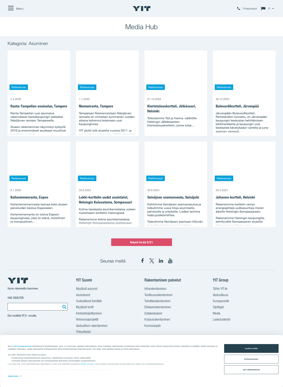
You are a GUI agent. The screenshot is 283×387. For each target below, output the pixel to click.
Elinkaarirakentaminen (157, 307)
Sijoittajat (218, 307)
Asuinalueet (83, 295)
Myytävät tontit (85, 307)
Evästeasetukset (251, 359)
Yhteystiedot (83, 332)
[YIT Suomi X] (152, 261)
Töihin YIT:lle (220, 289)
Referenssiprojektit (87, 320)
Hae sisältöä (16, 298)
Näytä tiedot (13, 376)
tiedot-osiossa (87, 364)
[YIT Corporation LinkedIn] (161, 261)
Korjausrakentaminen (157, 320)
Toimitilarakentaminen (157, 301)
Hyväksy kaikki (251, 348)
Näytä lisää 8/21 (141, 242)
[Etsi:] (63, 306)
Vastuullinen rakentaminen (92, 326)
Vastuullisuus (220, 295)
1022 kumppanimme (22, 346)
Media (216, 313)
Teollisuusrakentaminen (158, 295)
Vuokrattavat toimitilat (89, 301)
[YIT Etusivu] (142, 8)
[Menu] (16, 8)
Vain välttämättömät (251, 370)
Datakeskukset (153, 313)
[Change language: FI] (268, 8)
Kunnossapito (152, 326)
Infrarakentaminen (155, 289)
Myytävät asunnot (86, 289)
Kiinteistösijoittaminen (89, 313)
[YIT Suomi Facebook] (142, 261)
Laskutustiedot (221, 320)
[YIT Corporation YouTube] (170, 261)
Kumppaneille (221, 301)
